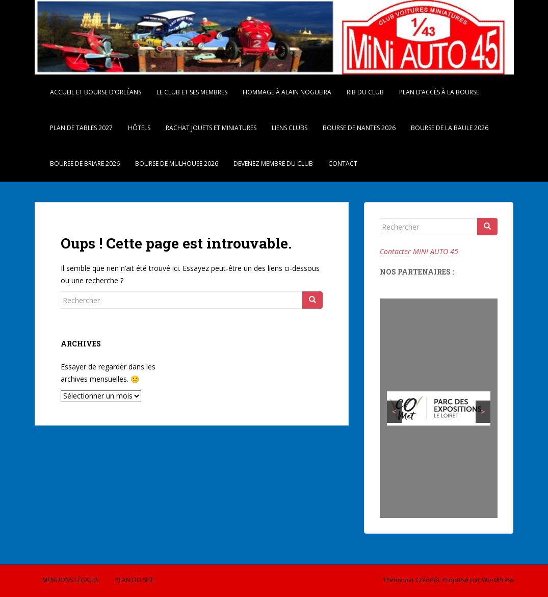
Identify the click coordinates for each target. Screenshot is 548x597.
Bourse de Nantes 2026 (359, 127)
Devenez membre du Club (273, 163)
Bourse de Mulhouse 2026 (176, 163)
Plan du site (134, 580)
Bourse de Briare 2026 (85, 163)
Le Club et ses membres (191, 92)
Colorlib (427, 580)
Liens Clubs (289, 127)
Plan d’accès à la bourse (439, 92)
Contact (342, 163)
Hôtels (139, 127)
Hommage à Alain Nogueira (287, 92)
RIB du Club (365, 92)
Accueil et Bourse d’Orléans (95, 92)
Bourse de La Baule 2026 (449, 127)
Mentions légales (70, 580)
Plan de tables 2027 (81, 127)
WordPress (498, 580)
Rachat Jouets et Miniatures (211, 127)
